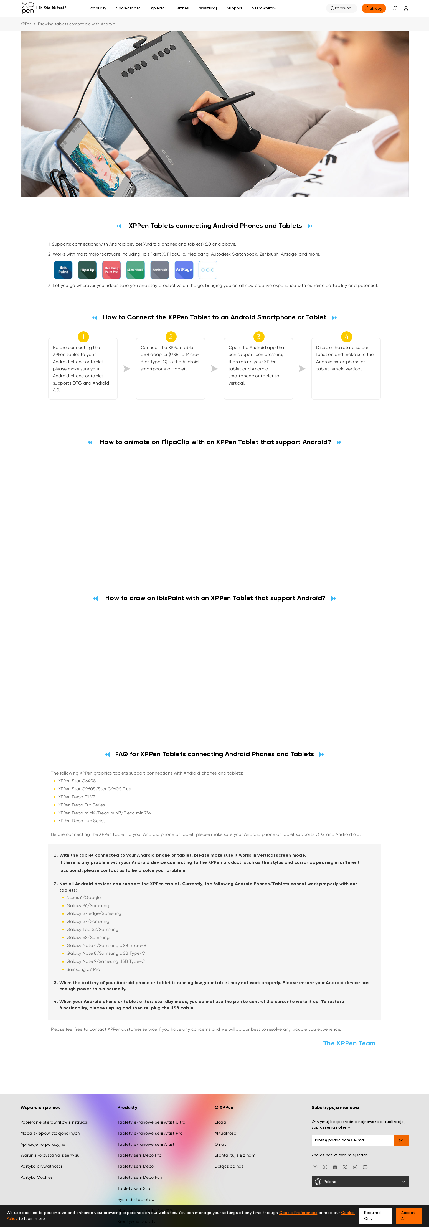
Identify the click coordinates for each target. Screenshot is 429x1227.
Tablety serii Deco (136, 1141)
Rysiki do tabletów (136, 1174)
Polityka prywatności (41, 1141)
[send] (401, 1115)
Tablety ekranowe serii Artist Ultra (152, 1096)
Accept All (408, 1216)
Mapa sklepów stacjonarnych (50, 1108)
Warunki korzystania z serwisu (50, 1130)
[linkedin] (355, 1141)
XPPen (26, 24)
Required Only (372, 1216)
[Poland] (360, 1156)
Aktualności (226, 1108)
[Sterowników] (264, 8)
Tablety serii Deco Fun (140, 1152)
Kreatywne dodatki (137, 1196)
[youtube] (365, 1141)
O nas (221, 1119)
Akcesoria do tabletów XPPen (147, 1185)
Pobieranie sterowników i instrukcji (54, 1096)
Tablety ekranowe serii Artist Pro (150, 1108)
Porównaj (344, 8)
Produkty (98, 8)
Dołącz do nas (229, 1141)
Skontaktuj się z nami (236, 1130)
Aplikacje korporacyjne (43, 1119)
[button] (395, 8)
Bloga (221, 1096)
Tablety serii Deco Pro (140, 1130)
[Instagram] (315, 1141)
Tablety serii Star (135, 1163)
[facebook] (325, 1141)
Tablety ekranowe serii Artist (146, 1119)
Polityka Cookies (37, 1152)
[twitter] (345, 1141)
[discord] (335, 1141)
